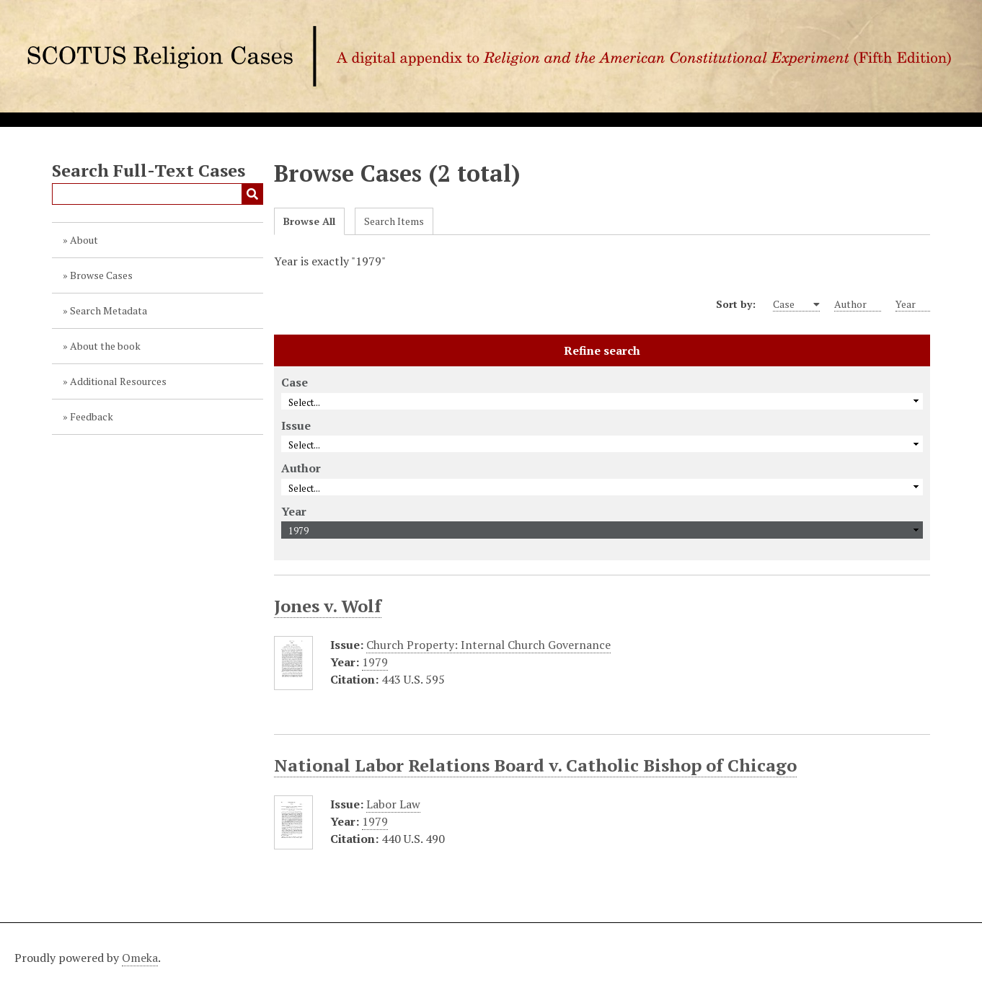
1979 (375, 662)
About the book (105, 346)
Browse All (309, 221)
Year (912, 304)
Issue (296, 425)
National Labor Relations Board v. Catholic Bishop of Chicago (535, 765)
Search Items (394, 221)
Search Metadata (108, 310)
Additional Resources (118, 381)
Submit (252, 194)
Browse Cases (101, 275)
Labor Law (393, 804)
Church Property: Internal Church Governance (488, 645)
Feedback (91, 416)
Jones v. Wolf (327, 605)
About (84, 240)
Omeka (140, 958)
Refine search (602, 350)
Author (857, 304)
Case (792, 304)
